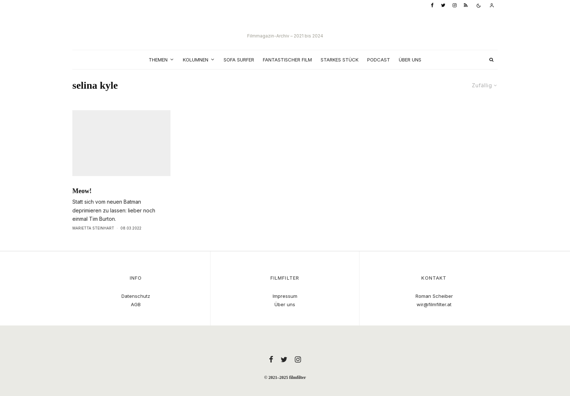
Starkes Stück (339, 60)
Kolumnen (195, 60)
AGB (136, 304)
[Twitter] (443, 5)
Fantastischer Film (287, 60)
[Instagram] (454, 5)
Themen (158, 60)
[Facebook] (432, 5)
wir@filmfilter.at (434, 304)
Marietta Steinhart (93, 243)
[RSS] (465, 5)
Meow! (82, 205)
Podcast (378, 60)
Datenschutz (135, 296)
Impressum (285, 296)
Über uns (410, 60)
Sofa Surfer (239, 60)
